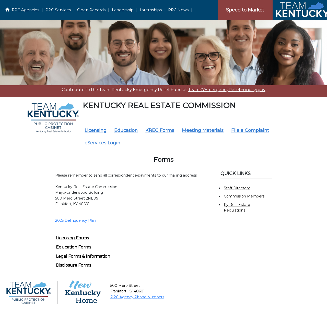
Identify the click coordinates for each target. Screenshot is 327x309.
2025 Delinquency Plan (75, 220)
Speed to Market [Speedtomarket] (245, 10)
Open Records (91, 9)
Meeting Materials (203, 130)
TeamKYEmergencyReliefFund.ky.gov (226, 89)
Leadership (123, 9)
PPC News (178, 9)
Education (126, 130)
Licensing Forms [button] (72, 238)
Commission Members (244, 196)
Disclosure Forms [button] (73, 265)
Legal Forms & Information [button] (83, 256)
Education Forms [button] (73, 247)
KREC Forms (159, 130)
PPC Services (58, 9)
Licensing (96, 130)
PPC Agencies (25, 9)
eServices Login (102, 143)
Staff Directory (237, 188)
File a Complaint (250, 130)
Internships (151, 9)
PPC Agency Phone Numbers (137, 297)
